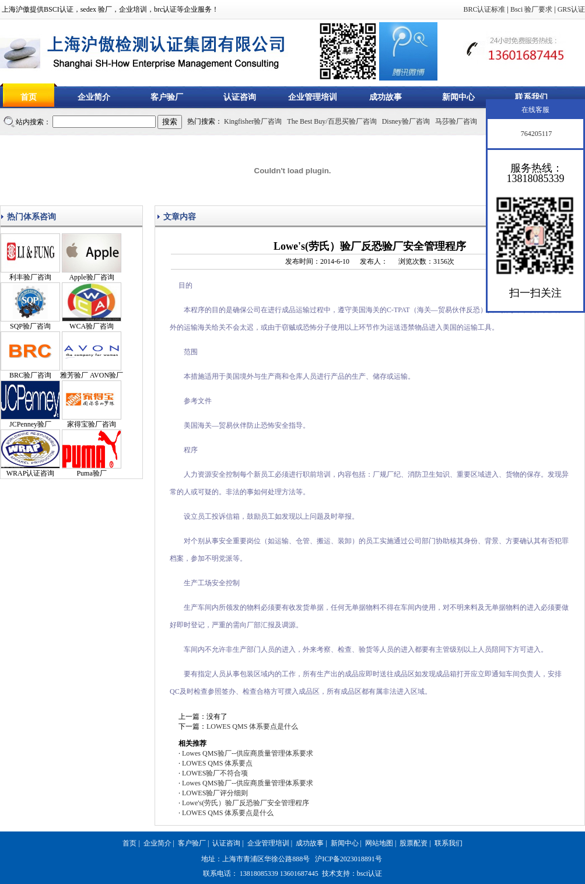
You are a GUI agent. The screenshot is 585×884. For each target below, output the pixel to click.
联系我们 (531, 97)
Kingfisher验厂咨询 (253, 121)
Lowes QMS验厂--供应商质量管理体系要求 (247, 753)
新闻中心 (458, 97)
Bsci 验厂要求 (531, 9)
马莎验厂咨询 (456, 121)
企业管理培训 (312, 97)
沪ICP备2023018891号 (348, 859)
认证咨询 (239, 97)
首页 (28, 97)
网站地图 (379, 843)
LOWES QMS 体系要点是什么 (252, 726)
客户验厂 (166, 97)
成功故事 (385, 97)
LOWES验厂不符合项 (215, 773)
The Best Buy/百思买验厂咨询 (331, 121)
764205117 (535, 134)
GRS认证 (571, 9)
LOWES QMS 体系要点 (217, 763)
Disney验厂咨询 (406, 121)
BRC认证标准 (484, 9)
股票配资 (414, 843)
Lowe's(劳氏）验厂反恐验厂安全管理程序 (245, 803)
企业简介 (94, 97)
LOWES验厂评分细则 (215, 793)
